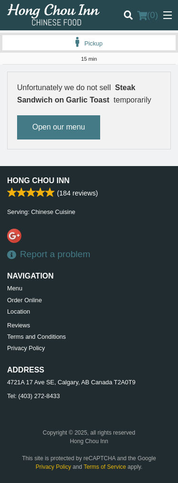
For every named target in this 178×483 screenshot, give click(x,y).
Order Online (24, 300)
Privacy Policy (26, 348)
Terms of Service (105, 467)
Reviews (18, 325)
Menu (14, 288)
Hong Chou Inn (38, 180)
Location (18, 311)
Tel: (33, 395)
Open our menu (58, 127)
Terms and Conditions (36, 336)
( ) (147, 15)
